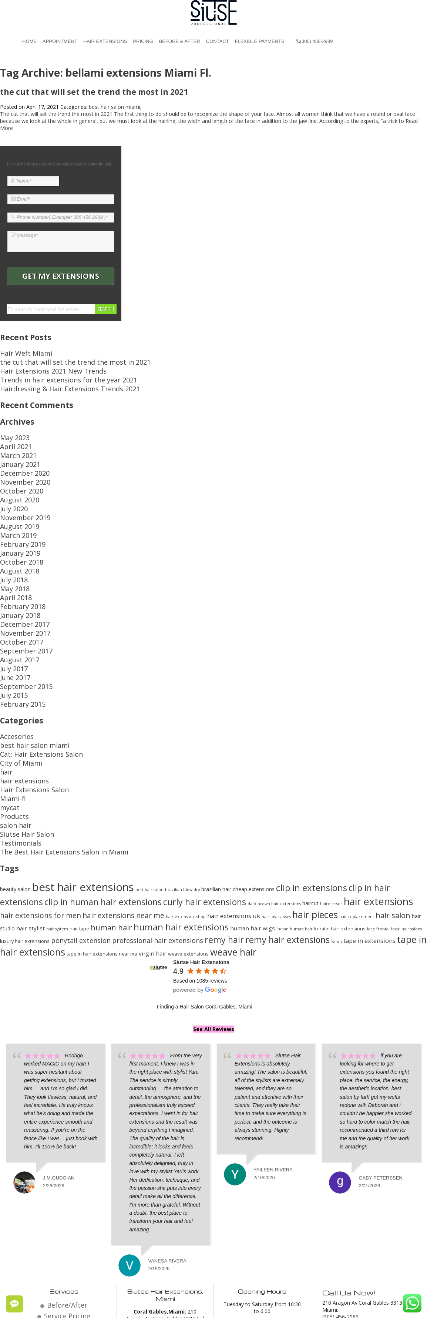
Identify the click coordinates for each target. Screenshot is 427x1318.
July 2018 (10, 539)
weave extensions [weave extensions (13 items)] (188, 861)
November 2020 (19, 462)
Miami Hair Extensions (298, 1307)
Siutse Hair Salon (20, 746)
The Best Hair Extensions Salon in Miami (48, 760)
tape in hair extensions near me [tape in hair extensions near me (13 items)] (102, 861)
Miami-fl (10, 718)
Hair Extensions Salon (26, 711)
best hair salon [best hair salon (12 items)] (149, 797)
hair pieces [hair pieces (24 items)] (315, 822)
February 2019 (17, 511)
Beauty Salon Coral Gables (234, 1307)
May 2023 (12, 427)
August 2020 (15, 476)
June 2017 (12, 617)
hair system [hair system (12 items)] (57, 836)
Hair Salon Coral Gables (170, 1307)
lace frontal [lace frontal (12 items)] (378, 836)
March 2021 (14, 441)
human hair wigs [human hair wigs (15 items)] (252, 835)
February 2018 (17, 561)
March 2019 (14, 504)
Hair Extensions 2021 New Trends (40, 366)
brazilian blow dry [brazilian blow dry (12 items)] (182, 797)
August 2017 (15, 603)
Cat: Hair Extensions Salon (31, 682)
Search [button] (106, 309)
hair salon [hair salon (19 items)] (393, 822)
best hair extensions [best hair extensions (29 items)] (83, 794)
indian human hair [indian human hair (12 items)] (294, 836)
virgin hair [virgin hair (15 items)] (153, 860)
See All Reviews (213, 936)
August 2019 (15, 497)
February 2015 (17, 638)
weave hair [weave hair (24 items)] (233, 859)
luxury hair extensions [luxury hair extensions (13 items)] (25, 848)
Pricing (143, 41)
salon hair (11, 739)
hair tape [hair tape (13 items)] (79, 836)
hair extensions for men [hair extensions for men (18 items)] (40, 823)
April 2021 (12, 434)
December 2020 (19, 455)
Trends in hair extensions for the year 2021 (51, 373)
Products (10, 732)
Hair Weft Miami (19, 352)
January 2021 (15, 448)
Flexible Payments (260, 41)
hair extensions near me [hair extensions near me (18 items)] (123, 823)
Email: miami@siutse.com (352, 1229)
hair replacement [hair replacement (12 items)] (356, 824)
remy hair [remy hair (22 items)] (224, 847)
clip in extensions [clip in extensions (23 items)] (311, 795)
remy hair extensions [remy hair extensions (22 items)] (287, 847)
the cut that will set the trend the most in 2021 (94, 92)
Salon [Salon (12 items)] (336, 849)
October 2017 (16, 589)
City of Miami (16, 689)
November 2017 (19, 582)
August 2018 (15, 532)
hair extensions (18, 703)
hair (4, 696)
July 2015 (10, 631)
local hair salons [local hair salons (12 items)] (406, 836)
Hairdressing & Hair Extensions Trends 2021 (52, 380)
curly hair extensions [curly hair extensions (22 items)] (204, 809)
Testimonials (15, 753)
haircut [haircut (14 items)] (310, 810)
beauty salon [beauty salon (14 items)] (15, 796)
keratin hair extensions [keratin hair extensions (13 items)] (340, 836)
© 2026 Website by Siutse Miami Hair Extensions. (78, 1307)
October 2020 (16, 469)
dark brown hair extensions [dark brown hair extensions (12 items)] (274, 811)
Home (29, 41)
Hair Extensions (105, 41)
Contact (217, 41)
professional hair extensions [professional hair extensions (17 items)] (157, 847)
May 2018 (12, 547)
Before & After (179, 41)
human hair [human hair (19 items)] (111, 835)
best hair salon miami (114, 106)
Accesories (13, 668)
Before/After (67, 1211)
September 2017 (20, 596)
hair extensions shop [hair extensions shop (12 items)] (186, 824)
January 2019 (15, 518)
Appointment (60, 41)
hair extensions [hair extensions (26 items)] (378, 809)
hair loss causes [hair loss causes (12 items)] (276, 824)
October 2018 (16, 525)
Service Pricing (67, 1220)
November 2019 (19, 490)
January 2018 (15, 568)
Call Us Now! (346, 1199)
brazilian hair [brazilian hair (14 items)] (216, 796)
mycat (7, 725)
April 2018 (12, 554)
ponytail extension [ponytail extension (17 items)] (81, 847)
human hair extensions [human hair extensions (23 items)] (181, 834)
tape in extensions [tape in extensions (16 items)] (369, 848)
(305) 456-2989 (314, 41)
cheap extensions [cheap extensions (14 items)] (254, 796)
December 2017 (19, 575)
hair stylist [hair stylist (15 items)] (30, 835)
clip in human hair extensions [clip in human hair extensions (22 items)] (103, 809)
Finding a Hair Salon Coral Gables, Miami (204, 914)
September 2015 (20, 624)
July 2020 (10, 483)
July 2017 (10, 610)
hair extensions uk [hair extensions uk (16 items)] (233, 823)
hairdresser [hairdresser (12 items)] (331, 811)
